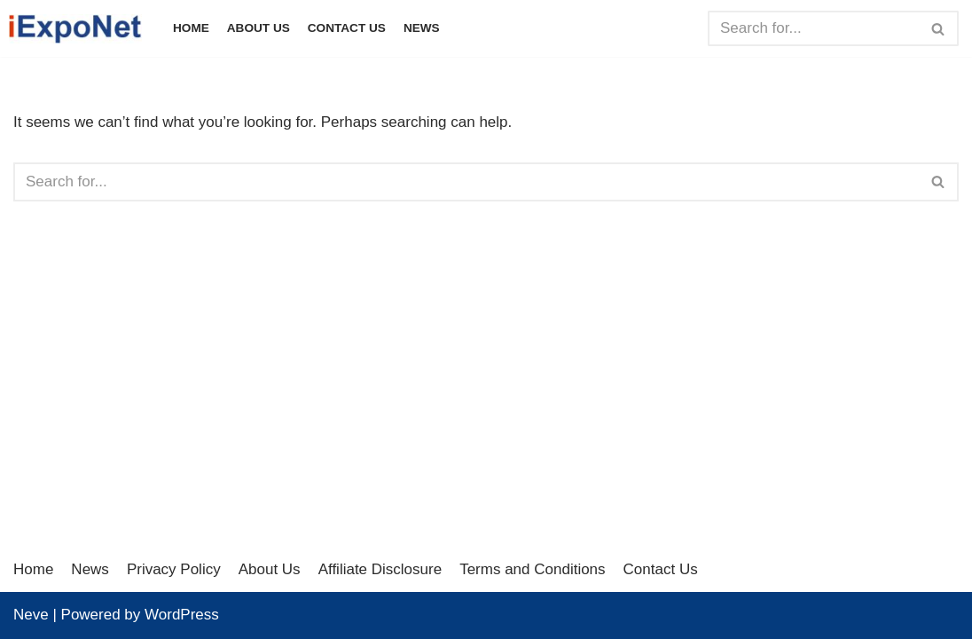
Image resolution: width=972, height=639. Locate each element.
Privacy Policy (174, 569)
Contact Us (347, 28)
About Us (258, 28)
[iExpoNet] (80, 28)
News (422, 28)
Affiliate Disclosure (380, 569)
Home (191, 28)
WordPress (182, 614)
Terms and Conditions (532, 569)
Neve (31, 614)
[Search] (813, 28)
